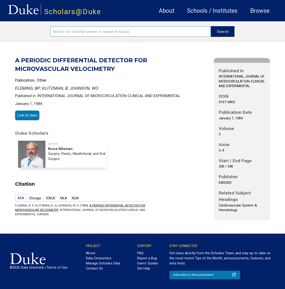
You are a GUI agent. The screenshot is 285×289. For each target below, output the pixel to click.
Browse (259, 10)
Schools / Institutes (212, 10)
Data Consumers (98, 258)
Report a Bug (147, 258)
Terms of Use (57, 267)
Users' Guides (147, 263)
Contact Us (94, 268)
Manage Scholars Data (103, 263)
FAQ (140, 253)
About (166, 10)
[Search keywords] (131, 31)
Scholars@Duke (72, 11)
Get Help (143, 268)
